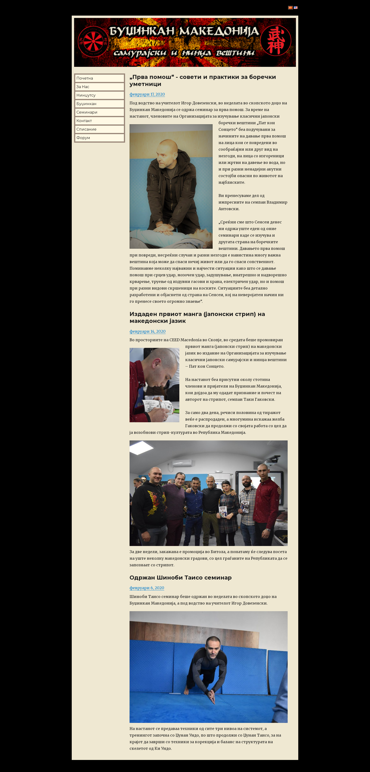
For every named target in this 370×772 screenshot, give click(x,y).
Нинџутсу (86, 95)
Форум (83, 138)
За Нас (82, 87)
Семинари (86, 112)
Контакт (84, 121)
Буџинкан (86, 104)
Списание (86, 129)
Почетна (84, 78)
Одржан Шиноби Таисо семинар (181, 577)
